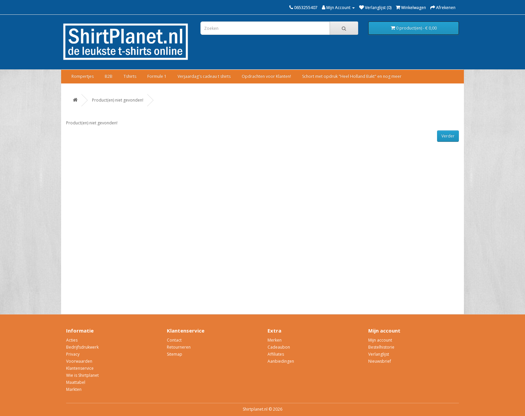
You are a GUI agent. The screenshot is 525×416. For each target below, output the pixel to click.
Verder (448, 136)
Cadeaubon (279, 347)
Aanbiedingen (281, 361)
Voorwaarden (79, 361)
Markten (74, 389)
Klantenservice (80, 368)
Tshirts (130, 76)
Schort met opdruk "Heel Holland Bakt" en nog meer (351, 76)
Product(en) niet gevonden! (117, 100)
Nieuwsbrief (379, 361)
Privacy (73, 354)
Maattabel (75, 382)
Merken (275, 340)
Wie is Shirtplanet (82, 375)
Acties (72, 340)
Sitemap (174, 354)
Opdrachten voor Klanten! (266, 76)
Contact (174, 340)
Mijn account (380, 340)
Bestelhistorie (381, 347)
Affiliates (276, 354)
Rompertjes (82, 76)
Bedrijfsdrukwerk (82, 347)
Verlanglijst (378, 354)
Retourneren (179, 347)
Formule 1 (156, 76)
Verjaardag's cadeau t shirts (204, 76)
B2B (108, 76)
